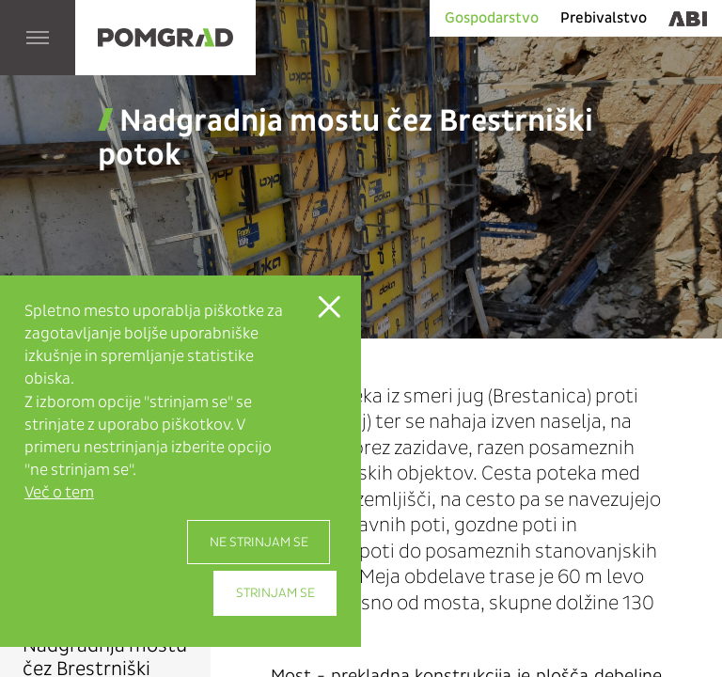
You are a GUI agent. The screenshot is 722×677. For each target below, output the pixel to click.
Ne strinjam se (259, 542)
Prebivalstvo (603, 17)
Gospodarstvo (492, 17)
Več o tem (59, 492)
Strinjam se (275, 593)
